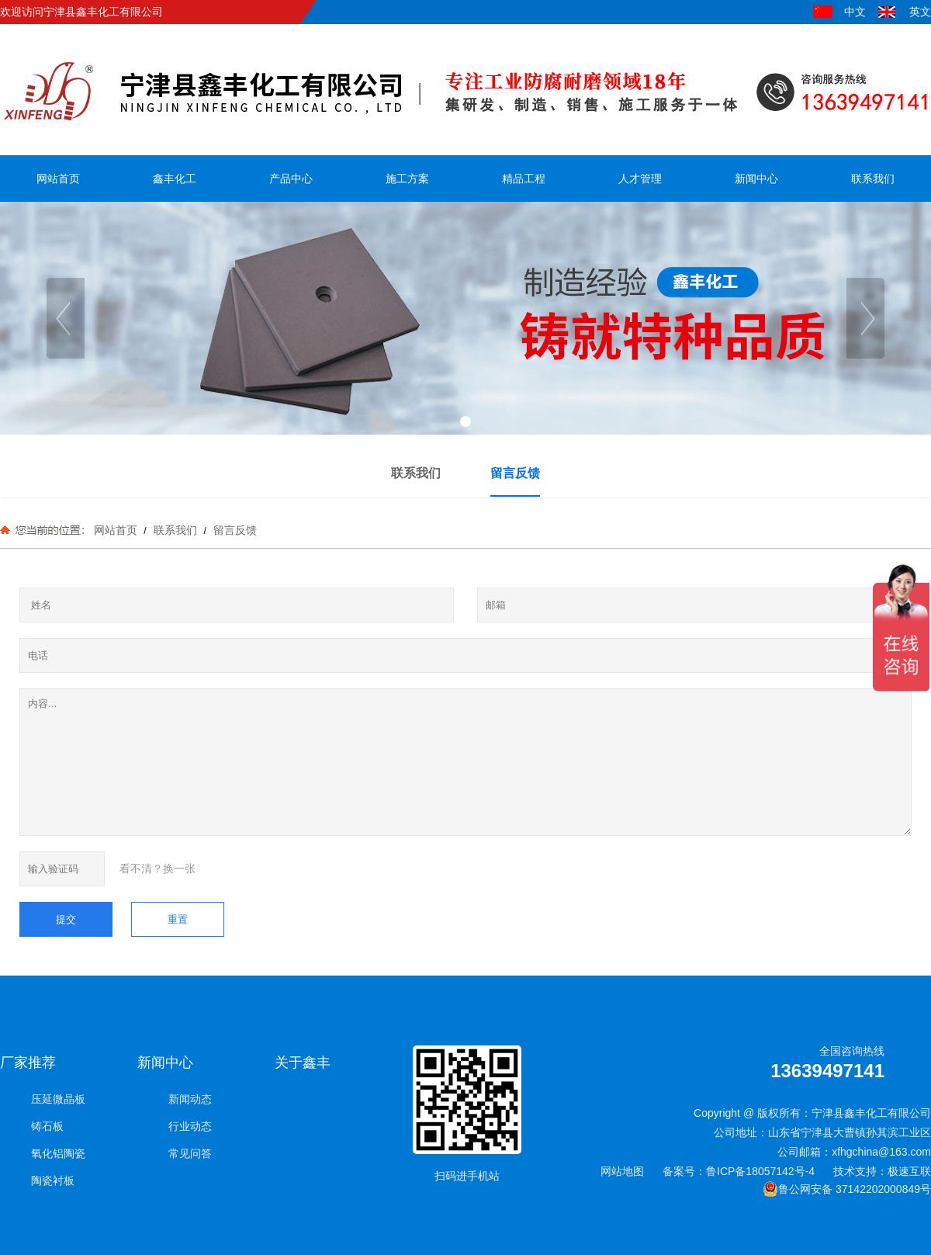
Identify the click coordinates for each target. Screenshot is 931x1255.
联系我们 (175, 530)
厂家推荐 (28, 1062)
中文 (855, 11)
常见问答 (190, 1153)
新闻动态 (190, 1099)
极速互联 (909, 1171)
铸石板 (47, 1126)
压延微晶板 (58, 1099)
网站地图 (622, 1171)
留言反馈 (233, 530)
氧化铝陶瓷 (58, 1153)
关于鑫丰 (303, 1062)
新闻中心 (165, 1062)
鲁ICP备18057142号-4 (760, 1171)
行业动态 (190, 1126)
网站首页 (115, 530)
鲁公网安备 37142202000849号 (847, 1189)
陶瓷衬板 (52, 1180)
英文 (920, 11)
